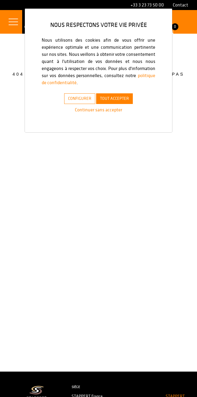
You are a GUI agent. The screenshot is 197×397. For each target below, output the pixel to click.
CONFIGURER (76, 98)
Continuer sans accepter (98, 109)
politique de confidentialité (102, 82)
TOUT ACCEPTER (117, 98)
